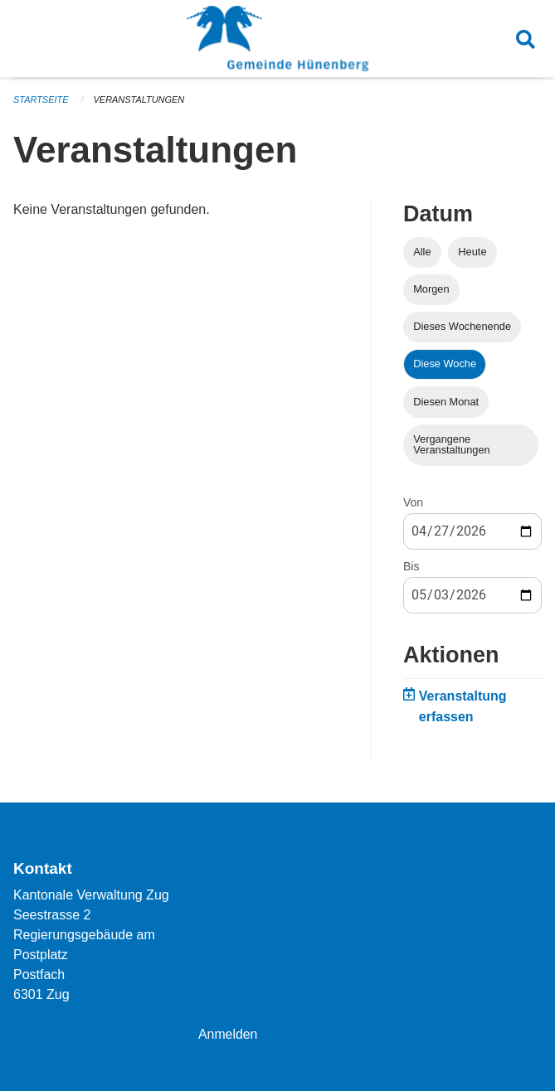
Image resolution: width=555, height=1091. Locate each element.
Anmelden (228, 1034)
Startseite (41, 99)
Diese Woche (444, 363)
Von (413, 502)
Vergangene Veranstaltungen (451, 444)
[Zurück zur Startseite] (277, 40)
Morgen (431, 289)
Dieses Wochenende (462, 326)
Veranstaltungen (139, 99)
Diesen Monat (446, 401)
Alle (422, 251)
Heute (472, 251)
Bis (411, 566)
